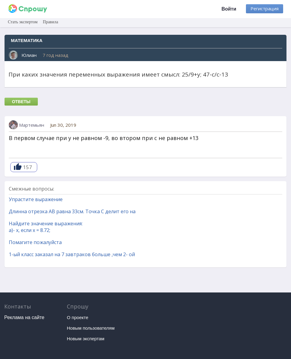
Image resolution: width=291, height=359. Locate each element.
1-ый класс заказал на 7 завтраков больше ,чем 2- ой (72, 254)
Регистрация (264, 8)
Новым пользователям (91, 328)
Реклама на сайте (24, 317)
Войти (228, 8)
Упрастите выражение (36, 199)
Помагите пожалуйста (35, 242)
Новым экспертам (85, 338)
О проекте (77, 317)
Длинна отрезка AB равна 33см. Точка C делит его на (72, 211)
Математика (26, 40)
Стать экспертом (23, 22)
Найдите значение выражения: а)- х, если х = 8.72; (46, 226)
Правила (50, 22)
